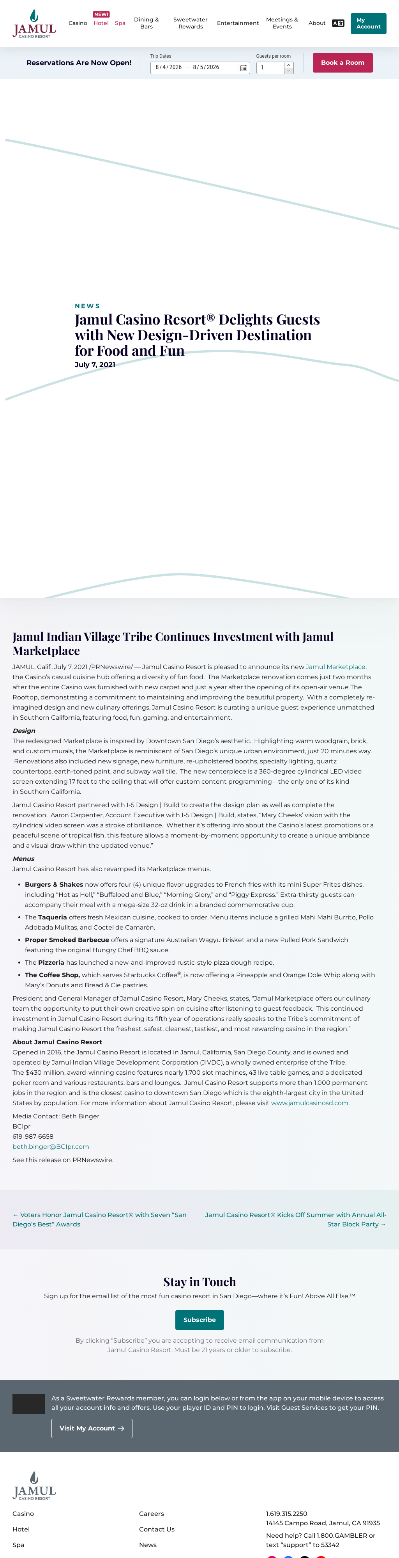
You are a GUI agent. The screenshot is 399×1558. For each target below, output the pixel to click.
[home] (34, 23)
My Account (369, 23)
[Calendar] (244, 68)
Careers (151, 1513)
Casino (23, 1513)
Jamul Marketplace (335, 667)
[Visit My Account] (91, 1428)
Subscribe (200, 1320)
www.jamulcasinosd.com (309, 1103)
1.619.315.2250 (286, 1513)
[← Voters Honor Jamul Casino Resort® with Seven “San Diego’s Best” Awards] (103, 1220)
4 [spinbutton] (164, 67)
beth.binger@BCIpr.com (50, 1146)
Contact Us (157, 1529)
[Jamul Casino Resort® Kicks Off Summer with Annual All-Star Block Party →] (295, 1220)
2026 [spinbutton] (175, 67)
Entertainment (238, 23)
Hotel (21, 1529)
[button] (289, 65)
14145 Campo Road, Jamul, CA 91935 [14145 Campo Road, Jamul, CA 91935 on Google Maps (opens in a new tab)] (323, 1523)
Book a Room (343, 62)
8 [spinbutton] (157, 67)
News (88, 306)
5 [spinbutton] (201, 67)
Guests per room (273, 56)
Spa (18, 1545)
